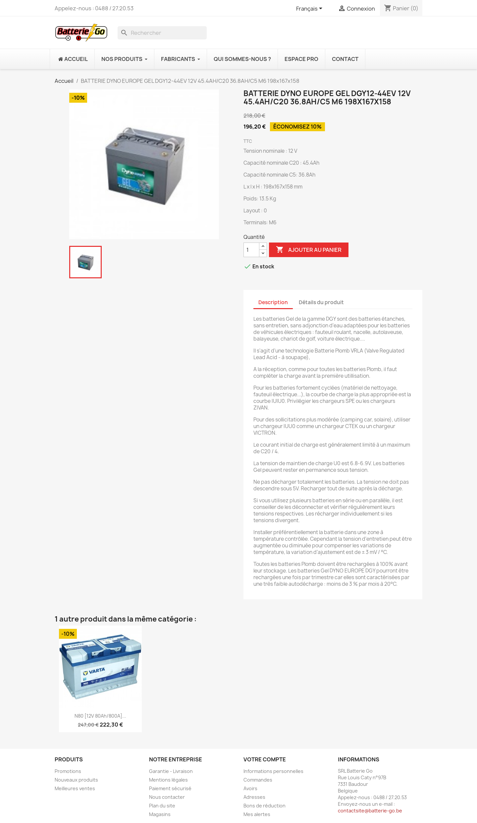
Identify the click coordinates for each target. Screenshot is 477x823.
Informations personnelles (273, 771)
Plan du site (162, 805)
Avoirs (250, 788)
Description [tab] (273, 302)
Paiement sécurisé (170, 788)
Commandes (257, 780)
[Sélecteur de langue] (310, 9)
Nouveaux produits (76, 780)
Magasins (160, 814)
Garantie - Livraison (171, 771)
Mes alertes (256, 814)
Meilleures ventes (75, 788)
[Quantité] (251, 250)
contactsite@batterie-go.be (370, 810)
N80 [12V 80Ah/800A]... (100, 716)
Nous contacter (167, 797)
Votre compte (264, 759)
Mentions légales (168, 780)
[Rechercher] (162, 32)
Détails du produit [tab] (321, 302)
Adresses (254, 797)
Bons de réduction (264, 805)
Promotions (68, 771)
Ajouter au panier (309, 250)
